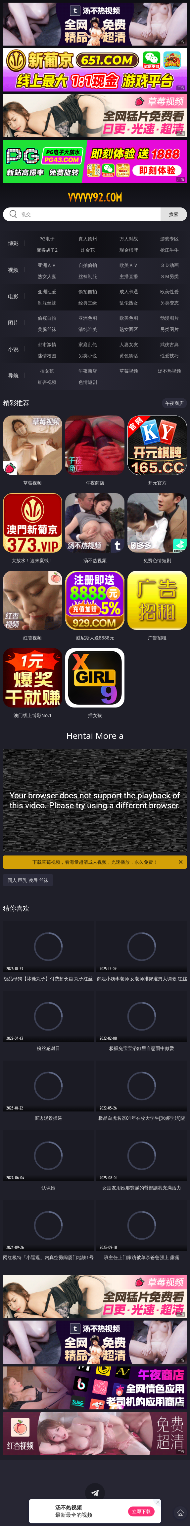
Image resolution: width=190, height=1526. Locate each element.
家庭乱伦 (87, 344)
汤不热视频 (169, 371)
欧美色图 (128, 318)
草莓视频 (128, 371)
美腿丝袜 (47, 329)
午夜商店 (87, 371)
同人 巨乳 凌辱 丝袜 (28, 880)
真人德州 (87, 239)
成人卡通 (128, 291)
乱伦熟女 (128, 303)
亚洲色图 (87, 318)
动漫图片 (169, 318)
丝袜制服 (87, 276)
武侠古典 (169, 344)
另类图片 (169, 329)
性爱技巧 (169, 355)
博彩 (13, 243)
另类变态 (169, 303)
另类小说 (87, 355)
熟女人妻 (47, 276)
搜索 (173, 214)
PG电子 (47, 239)
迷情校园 (47, 355)
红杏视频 (47, 382)
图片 (13, 322)
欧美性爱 (169, 291)
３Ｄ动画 (169, 265)
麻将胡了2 (47, 250)
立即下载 (141, 1511)
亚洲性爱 (47, 291)
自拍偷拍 (87, 265)
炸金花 (88, 250)
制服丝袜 (47, 303)
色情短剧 (87, 382)
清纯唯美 (87, 329)
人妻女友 (128, 344)
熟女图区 (128, 329)
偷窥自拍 (47, 318)
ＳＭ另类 (169, 276)
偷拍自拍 (87, 291)
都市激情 (47, 344)
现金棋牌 (128, 250)
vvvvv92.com (95, 197)
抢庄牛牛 (169, 250)
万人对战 (128, 239)
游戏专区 (169, 239)
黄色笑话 (128, 355)
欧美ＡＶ (128, 265)
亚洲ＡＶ (47, 265)
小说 (13, 349)
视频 (13, 269)
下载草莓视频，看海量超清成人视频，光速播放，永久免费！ (108, 862)
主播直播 (128, 276)
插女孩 (47, 371)
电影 (13, 296)
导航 (13, 375)
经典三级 (87, 303)
